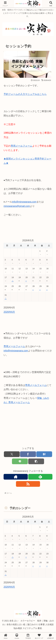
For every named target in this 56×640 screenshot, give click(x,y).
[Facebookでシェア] (28, 454)
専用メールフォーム (21, 146)
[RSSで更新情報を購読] (28, 484)
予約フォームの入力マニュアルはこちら (25, 94)
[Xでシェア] (12, 454)
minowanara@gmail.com (17, 206)
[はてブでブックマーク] (44, 454)
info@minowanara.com (24, 201)
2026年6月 (9, 312)
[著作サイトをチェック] (16, 477)
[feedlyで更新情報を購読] (40, 477)
